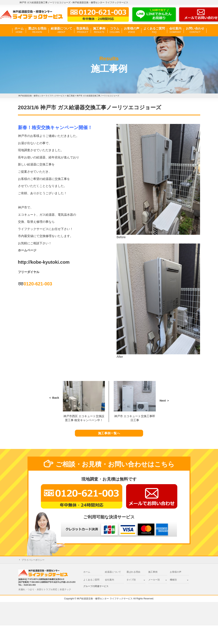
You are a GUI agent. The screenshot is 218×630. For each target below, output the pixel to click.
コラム (115, 30)
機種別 (173, 584)
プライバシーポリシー (33, 564)
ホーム (19, 30)
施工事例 (99, 30)
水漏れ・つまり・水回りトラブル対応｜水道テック (44, 594)
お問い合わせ (195, 30)
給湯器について (61, 30)
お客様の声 (131, 30)
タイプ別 (131, 584)
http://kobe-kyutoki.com (44, 262)
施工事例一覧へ (109, 435)
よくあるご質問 (154, 30)
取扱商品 (82, 30)
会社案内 (175, 30)
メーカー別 (154, 584)
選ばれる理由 (37, 30)
